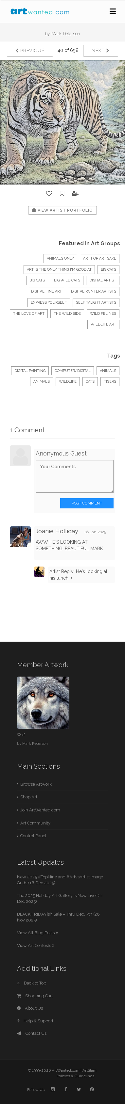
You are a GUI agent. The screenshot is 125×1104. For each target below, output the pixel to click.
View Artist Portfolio (62, 210)
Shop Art (28, 796)
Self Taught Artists (96, 302)
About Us (30, 1008)
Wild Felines (103, 314)
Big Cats (37, 280)
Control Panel (33, 835)
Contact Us (31, 1033)
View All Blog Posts (37, 932)
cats (90, 381)
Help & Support (35, 1020)
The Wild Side (67, 314)
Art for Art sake (99, 258)
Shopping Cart (35, 995)
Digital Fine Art (46, 291)
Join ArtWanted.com (40, 810)
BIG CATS (108, 269)
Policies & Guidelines (75, 1076)
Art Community (35, 823)
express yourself (49, 302)
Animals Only (60, 258)
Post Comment (87, 503)
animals (41, 381)
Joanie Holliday (57, 531)
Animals (108, 371)
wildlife (68, 381)
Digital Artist (102, 280)
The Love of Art (29, 314)
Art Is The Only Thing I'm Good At (59, 269)
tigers (110, 381)
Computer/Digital (73, 371)
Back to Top (31, 983)
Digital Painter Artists (93, 291)
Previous (30, 50)
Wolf (21, 734)
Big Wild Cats (67, 280)
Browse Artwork (36, 784)
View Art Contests (35, 945)
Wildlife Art (103, 324)
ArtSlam (89, 1070)
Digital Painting (29, 371)
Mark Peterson (65, 33)
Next (101, 50)
